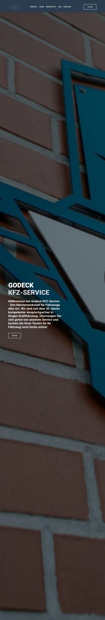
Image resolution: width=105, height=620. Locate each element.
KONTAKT (67, 7)
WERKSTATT (51, 7)
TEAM (41, 7)
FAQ (59, 7)
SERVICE (33, 7)
